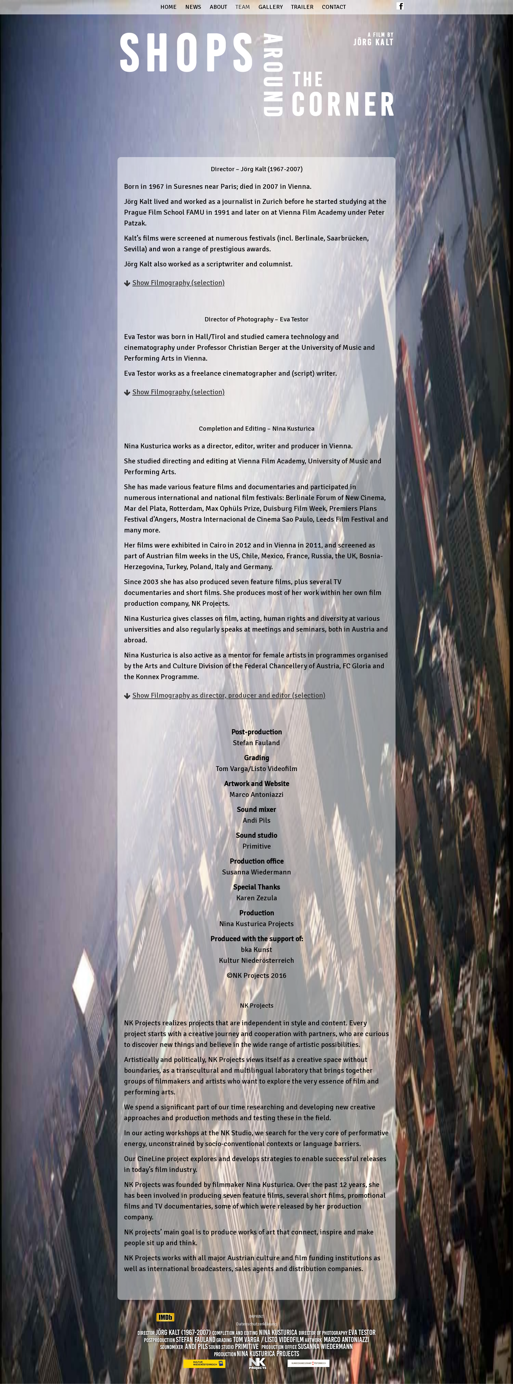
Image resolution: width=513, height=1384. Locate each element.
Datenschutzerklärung (256, 1324)
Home (168, 6)
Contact (334, 6)
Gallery (270, 6)
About (218, 6)
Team (243, 6)
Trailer (302, 6)
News (193, 6)
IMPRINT (256, 1316)
